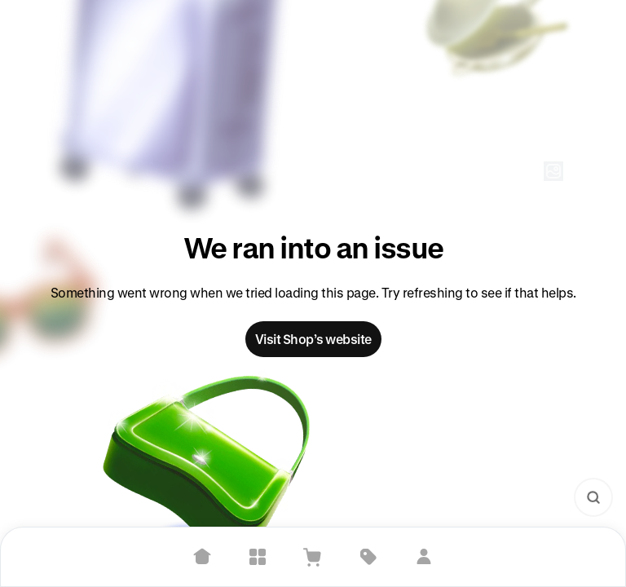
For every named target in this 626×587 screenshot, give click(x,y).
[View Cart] (313, 556)
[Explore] (257, 556)
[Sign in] (423, 556)
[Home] (202, 556)
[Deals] (368, 556)
